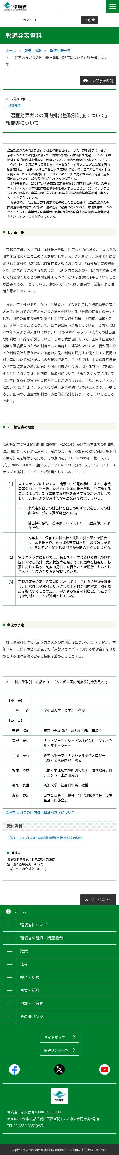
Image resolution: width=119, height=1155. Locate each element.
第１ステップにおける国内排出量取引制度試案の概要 (46, 837)
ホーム (11, 50)
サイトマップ (54, 1037)
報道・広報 (33, 50)
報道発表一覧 (60, 50)
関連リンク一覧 (56, 1050)
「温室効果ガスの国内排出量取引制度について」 (40, 812)
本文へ (27, 20)
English (89, 19)
